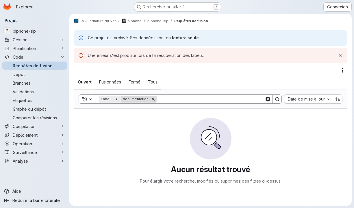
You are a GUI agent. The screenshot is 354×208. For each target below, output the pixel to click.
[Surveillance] (34, 152)
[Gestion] (34, 40)
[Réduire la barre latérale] (34, 200)
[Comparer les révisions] (34, 118)
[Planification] (34, 48)
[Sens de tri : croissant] (337, 99)
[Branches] (34, 83)
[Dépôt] (34, 74)
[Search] (211, 99)
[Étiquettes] (34, 100)
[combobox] (308, 99)
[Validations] (34, 92)
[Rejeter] (340, 55)
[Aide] (34, 191)
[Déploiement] (34, 135)
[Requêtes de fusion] (34, 66)
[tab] (84, 82)
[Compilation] (34, 126)
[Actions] (342, 70)
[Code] (34, 57)
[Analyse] (34, 161)
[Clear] (267, 99)
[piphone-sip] (34, 31)
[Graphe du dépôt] (34, 109)
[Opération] (34, 144)
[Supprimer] (153, 99)
